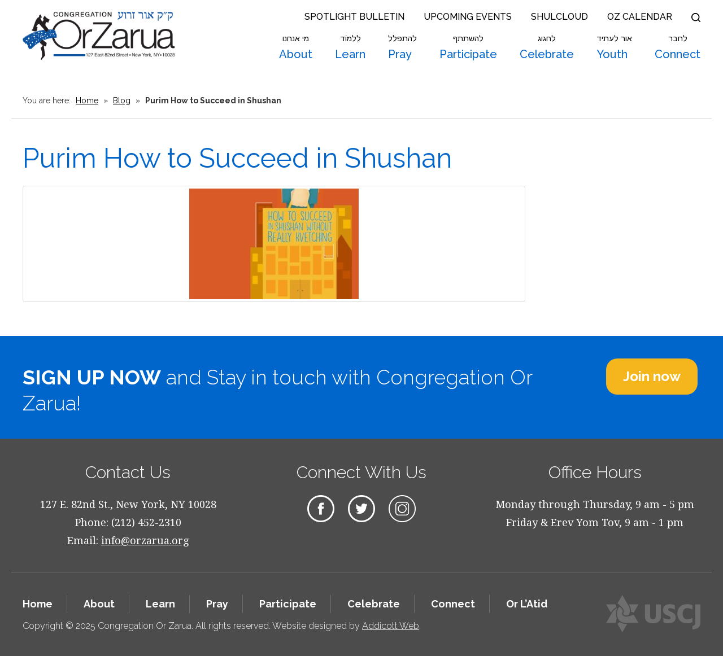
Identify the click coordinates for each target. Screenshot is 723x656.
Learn (350, 47)
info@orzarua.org (145, 540)
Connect (677, 47)
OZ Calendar (639, 16)
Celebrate (547, 47)
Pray (402, 47)
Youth (614, 47)
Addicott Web (390, 625)
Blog (121, 100)
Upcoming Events (468, 16)
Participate (468, 47)
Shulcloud (559, 16)
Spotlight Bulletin (354, 16)
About (295, 47)
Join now (652, 376)
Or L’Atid (526, 604)
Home (87, 100)
